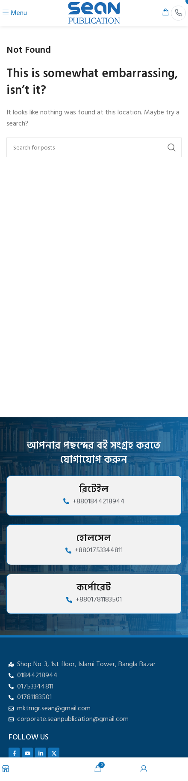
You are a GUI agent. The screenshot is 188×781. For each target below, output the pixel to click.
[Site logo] (94, 12)
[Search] (94, 147)
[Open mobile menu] (14, 12)
